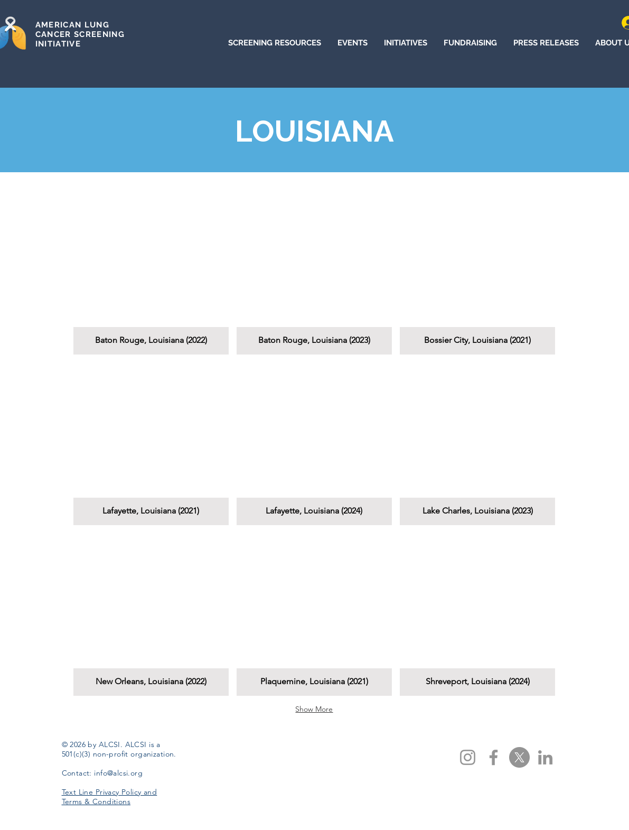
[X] (519, 757)
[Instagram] (467, 757)
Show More (314, 709)
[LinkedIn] (545, 757)
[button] (151, 273)
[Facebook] (493, 757)
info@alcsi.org (118, 773)
